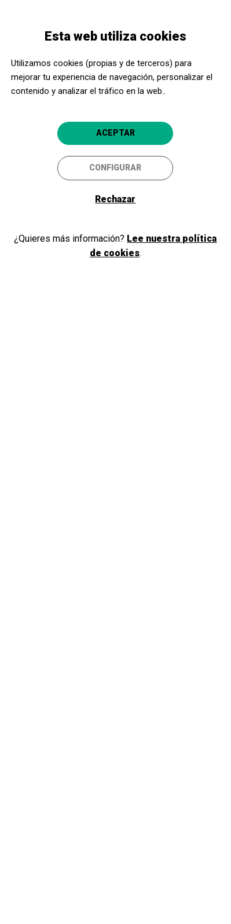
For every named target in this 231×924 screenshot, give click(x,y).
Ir (115, 559)
